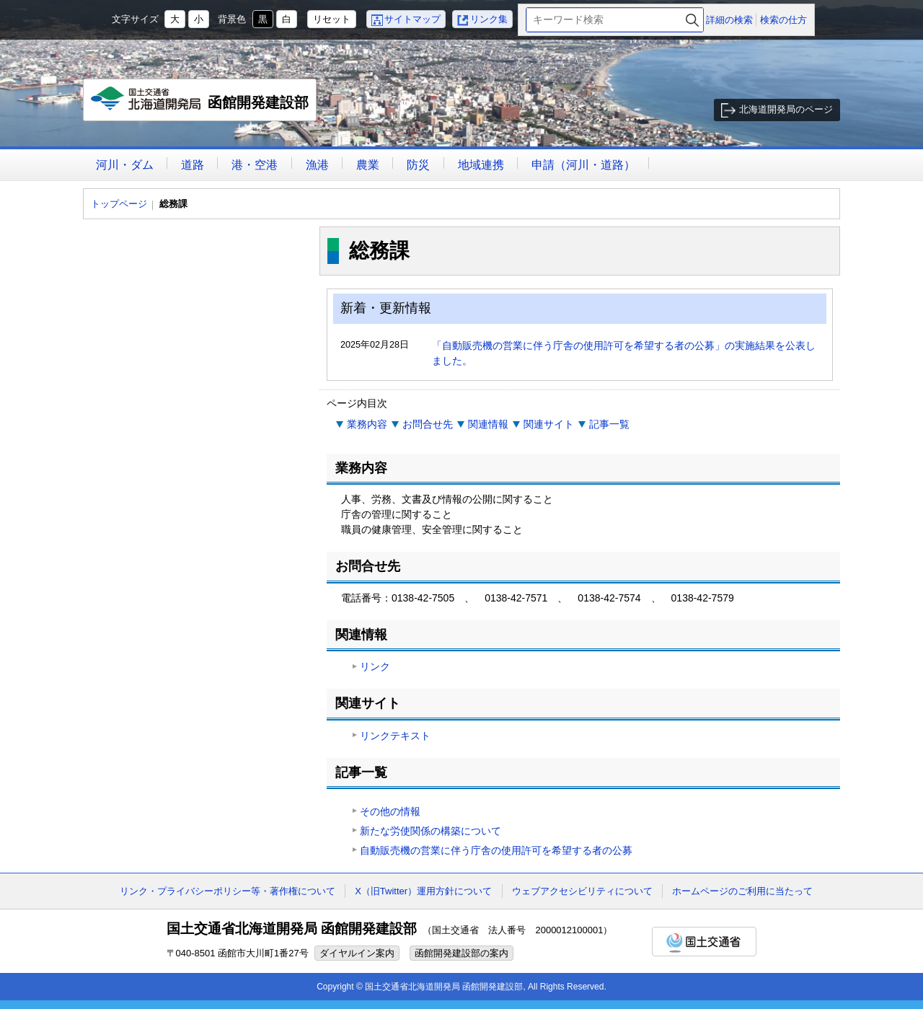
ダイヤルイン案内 (356, 953)
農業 (367, 165)
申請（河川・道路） (583, 165)
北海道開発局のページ (786, 109)
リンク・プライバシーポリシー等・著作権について (227, 891)
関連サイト (549, 424)
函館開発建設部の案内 (461, 953)
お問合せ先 (427, 424)
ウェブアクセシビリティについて (582, 891)
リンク (375, 666)
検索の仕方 (783, 19)
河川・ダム (125, 165)
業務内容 (367, 424)
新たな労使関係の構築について (430, 831)
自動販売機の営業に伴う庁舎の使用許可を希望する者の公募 (496, 850)
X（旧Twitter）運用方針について (423, 891)
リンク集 (489, 19)
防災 (418, 165)
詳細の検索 (729, 19)
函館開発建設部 (200, 104)
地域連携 (481, 165)
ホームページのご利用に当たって (742, 891)
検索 (692, 20)
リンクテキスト (395, 735)
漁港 (317, 165)
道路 (192, 165)
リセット (331, 19)
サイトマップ (412, 19)
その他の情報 (390, 811)
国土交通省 (704, 941)
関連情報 (488, 424)
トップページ (119, 203)
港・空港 (254, 165)
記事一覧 (609, 424)
